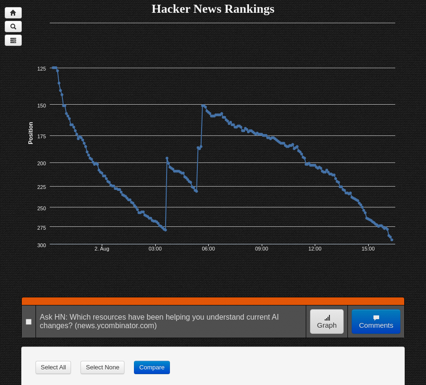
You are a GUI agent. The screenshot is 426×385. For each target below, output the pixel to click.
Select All (53, 367)
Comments (376, 321)
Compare (151, 367)
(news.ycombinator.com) (116, 326)
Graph (327, 321)
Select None (102, 367)
